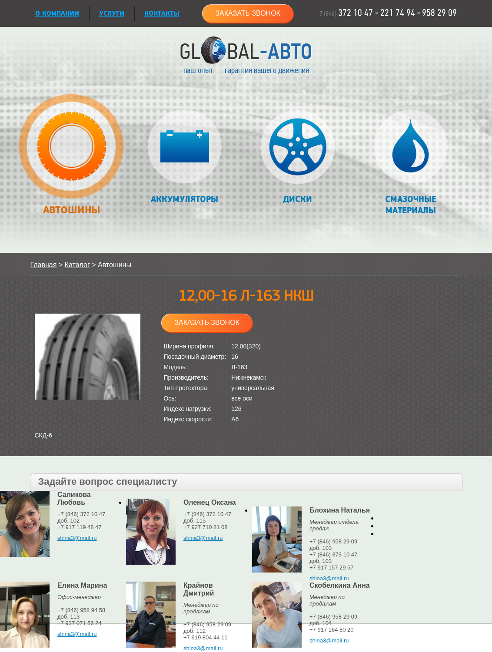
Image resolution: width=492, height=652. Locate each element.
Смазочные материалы (410, 162)
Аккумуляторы (184, 157)
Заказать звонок (247, 13)
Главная (43, 264)
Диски (297, 157)
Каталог (77, 264)
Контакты (162, 13)
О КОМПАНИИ (57, 13)
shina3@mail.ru (77, 538)
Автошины (71, 159)
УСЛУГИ (111, 13)
